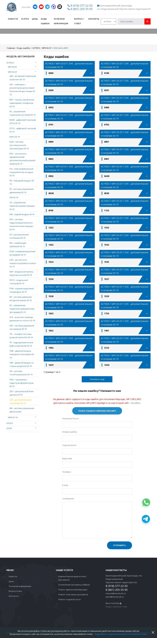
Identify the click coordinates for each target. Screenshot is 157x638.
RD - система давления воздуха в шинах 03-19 (21, 299)
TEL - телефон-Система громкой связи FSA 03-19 (21, 336)
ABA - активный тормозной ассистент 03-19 (23, 78)
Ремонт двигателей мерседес (72, 589)
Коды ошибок (45, 21)
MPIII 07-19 (13, 417)
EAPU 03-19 (15, 136)
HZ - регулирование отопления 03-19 (19, 236)
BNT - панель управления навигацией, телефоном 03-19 (22, 103)
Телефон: (66, 471)
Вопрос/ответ (79, 21)
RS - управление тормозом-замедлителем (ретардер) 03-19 (22, 308)
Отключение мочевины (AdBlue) (74, 584)
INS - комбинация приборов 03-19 (18, 245)
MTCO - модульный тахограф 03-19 (19, 282)
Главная (11, 48)
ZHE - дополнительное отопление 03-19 (20, 401)
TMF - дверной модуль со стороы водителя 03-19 (22, 364)
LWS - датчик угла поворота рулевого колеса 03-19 (23, 263)
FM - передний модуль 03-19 (22, 182)
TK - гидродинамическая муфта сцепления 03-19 (21, 344)
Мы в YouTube (113, 603)
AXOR (9, 428)
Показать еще (97, 379)
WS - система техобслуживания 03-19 (21, 373)
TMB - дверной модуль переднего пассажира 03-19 (22, 354)
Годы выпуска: (69, 445)
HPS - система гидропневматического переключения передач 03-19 (21, 224)
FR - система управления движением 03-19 (21, 191)
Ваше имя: (67, 458)
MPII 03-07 (46, 48)
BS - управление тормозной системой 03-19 (22, 113)
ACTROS (36, 48)
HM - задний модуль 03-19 (22, 214)
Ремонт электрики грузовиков (73, 594)
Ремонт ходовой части (69, 599)
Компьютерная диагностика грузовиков (72, 578)
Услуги (25, 19)
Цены (35, 19)
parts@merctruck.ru (115, 596)
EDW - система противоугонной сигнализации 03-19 (19, 145)
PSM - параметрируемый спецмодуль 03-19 (22, 290)
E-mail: (65, 485)
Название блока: (70, 418)
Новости (13, 19)
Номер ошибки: (69, 431)
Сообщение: (68, 498)
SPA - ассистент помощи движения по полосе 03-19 (22, 319)
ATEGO (9, 423)
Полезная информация (61, 21)
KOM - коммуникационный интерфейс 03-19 (22, 253)
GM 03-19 (14, 197)
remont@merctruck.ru (116, 593)
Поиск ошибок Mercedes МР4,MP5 (97, 410)
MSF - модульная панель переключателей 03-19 (21, 273)
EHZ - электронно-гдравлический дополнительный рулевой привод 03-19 (22, 158)
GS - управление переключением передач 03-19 (22, 206)
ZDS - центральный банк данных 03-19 (22, 393)
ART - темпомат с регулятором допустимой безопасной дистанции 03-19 (23, 89)
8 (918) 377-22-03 (81, 5)
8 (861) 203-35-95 (81, 9)
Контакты (93, 19)
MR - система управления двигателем (22, 410)
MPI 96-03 (12, 66)
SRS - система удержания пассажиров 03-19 (22, 327)
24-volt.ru (135, 402)
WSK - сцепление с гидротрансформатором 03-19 (21, 383)
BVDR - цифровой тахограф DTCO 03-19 (23, 121)
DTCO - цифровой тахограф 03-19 (23, 130)
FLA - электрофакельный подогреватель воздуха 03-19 (21, 172)
